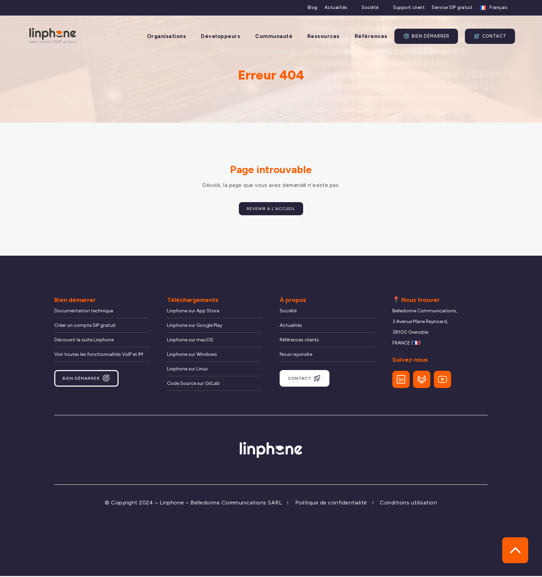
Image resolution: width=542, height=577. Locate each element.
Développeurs (220, 36)
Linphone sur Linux (187, 370)
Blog (313, 7)
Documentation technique (83, 312)
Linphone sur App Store (193, 312)
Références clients (299, 341)
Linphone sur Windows (192, 356)
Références (371, 36)
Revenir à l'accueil (271, 209)
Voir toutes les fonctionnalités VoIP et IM (98, 356)
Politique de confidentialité (331, 504)
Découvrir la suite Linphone (84, 341)
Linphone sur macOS (190, 341)
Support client (409, 7)
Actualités (336, 7)
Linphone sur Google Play (194, 327)
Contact (490, 36)
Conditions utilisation (408, 504)
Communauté (273, 36)
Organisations (166, 36)
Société (370, 7)
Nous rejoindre (296, 356)
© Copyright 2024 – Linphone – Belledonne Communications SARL (193, 504)
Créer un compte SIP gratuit (85, 327)
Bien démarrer (426, 36)
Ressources (323, 36)
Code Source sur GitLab (193, 385)
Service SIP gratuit (452, 7)
